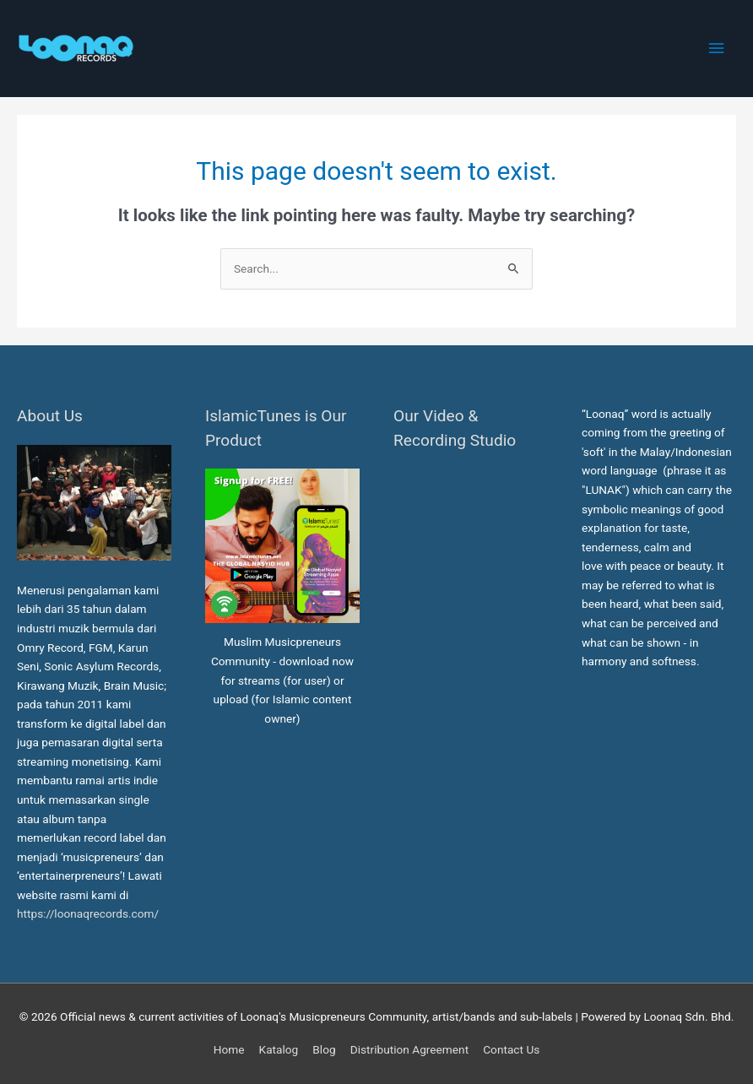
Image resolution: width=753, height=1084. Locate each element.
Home (229, 1049)
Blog (323, 1049)
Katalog (279, 1049)
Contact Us (511, 1049)
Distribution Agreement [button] (409, 1049)
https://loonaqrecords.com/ (89, 913)
